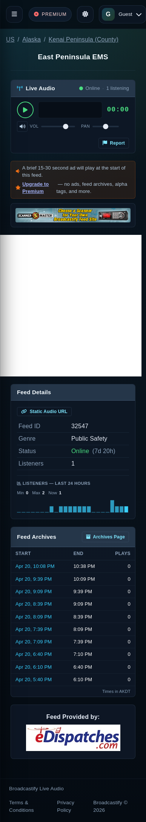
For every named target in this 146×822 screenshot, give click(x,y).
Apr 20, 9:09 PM (33, 591)
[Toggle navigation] (14, 14)
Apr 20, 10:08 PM (35, 566)
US (10, 39)
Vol (34, 126)
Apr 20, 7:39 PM (33, 629)
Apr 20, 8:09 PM (33, 617)
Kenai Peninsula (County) (83, 39)
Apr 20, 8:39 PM (33, 604)
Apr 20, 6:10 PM (33, 667)
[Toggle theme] (85, 14)
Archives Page (105, 537)
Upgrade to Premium (35, 187)
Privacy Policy (65, 806)
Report (114, 143)
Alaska (31, 39)
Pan (85, 126)
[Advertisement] (70, 305)
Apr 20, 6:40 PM (33, 654)
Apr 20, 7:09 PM (33, 642)
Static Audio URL (44, 411)
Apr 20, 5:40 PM (33, 679)
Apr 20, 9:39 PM (33, 579)
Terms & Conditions (21, 806)
